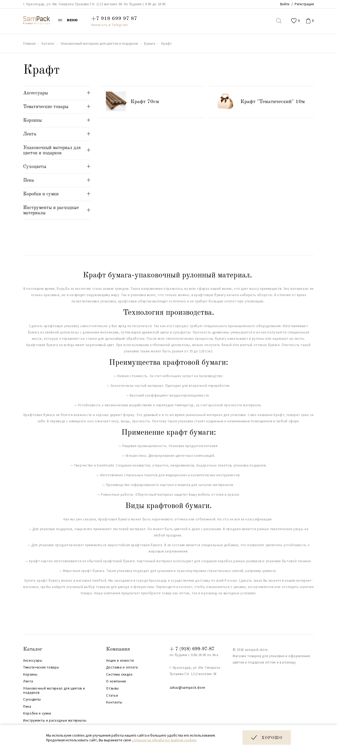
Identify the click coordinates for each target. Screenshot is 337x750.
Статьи (112, 695)
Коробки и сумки (37, 713)
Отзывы (112, 688)
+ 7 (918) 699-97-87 (192, 649)
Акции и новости (120, 660)
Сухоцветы (32, 699)
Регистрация (304, 4)
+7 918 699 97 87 (114, 18)
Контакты (114, 702)
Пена (27, 707)
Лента (28, 681)
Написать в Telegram (109, 25)
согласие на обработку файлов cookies (164, 740)
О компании (116, 681)
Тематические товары (41, 667)
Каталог (32, 649)
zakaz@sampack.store (187, 687)
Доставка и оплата (122, 667)
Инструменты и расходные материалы (54, 720)
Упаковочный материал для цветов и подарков (54, 690)
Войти (284, 4)
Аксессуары (32, 660)
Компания (118, 649)
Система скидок (119, 674)
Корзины (30, 674)
